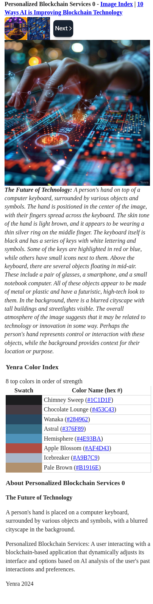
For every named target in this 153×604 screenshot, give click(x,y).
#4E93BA (88, 438)
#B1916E (87, 467)
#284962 (77, 419)
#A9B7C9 (85, 457)
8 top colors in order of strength (44, 381)
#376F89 (73, 428)
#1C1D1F (99, 400)
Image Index (116, 4)
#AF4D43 (97, 448)
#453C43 (103, 409)
